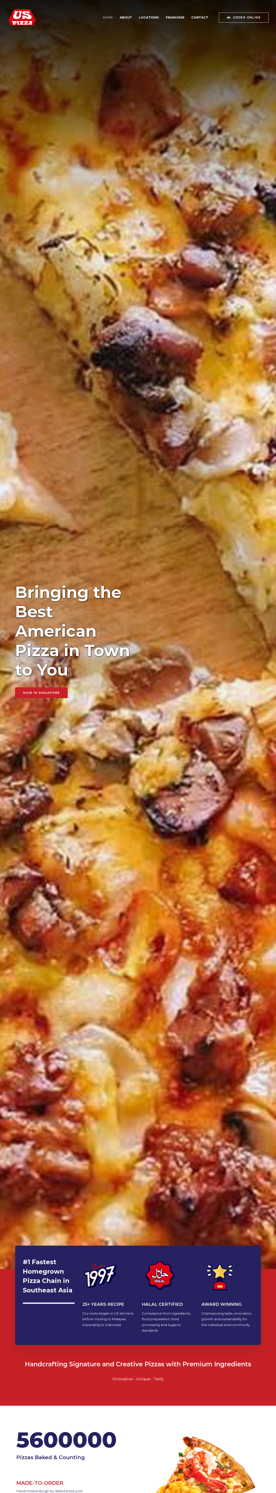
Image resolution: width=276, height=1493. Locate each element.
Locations (149, 17)
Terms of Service (28, 1482)
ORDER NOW (189, 1260)
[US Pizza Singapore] (22, 17)
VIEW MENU (35, 598)
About (126, 17)
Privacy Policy (51, 1482)
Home (108, 17)
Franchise (175, 17)
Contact (199, 17)
